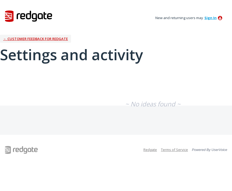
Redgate (150, 149)
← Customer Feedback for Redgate (35, 38)
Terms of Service (174, 149)
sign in (210, 17)
